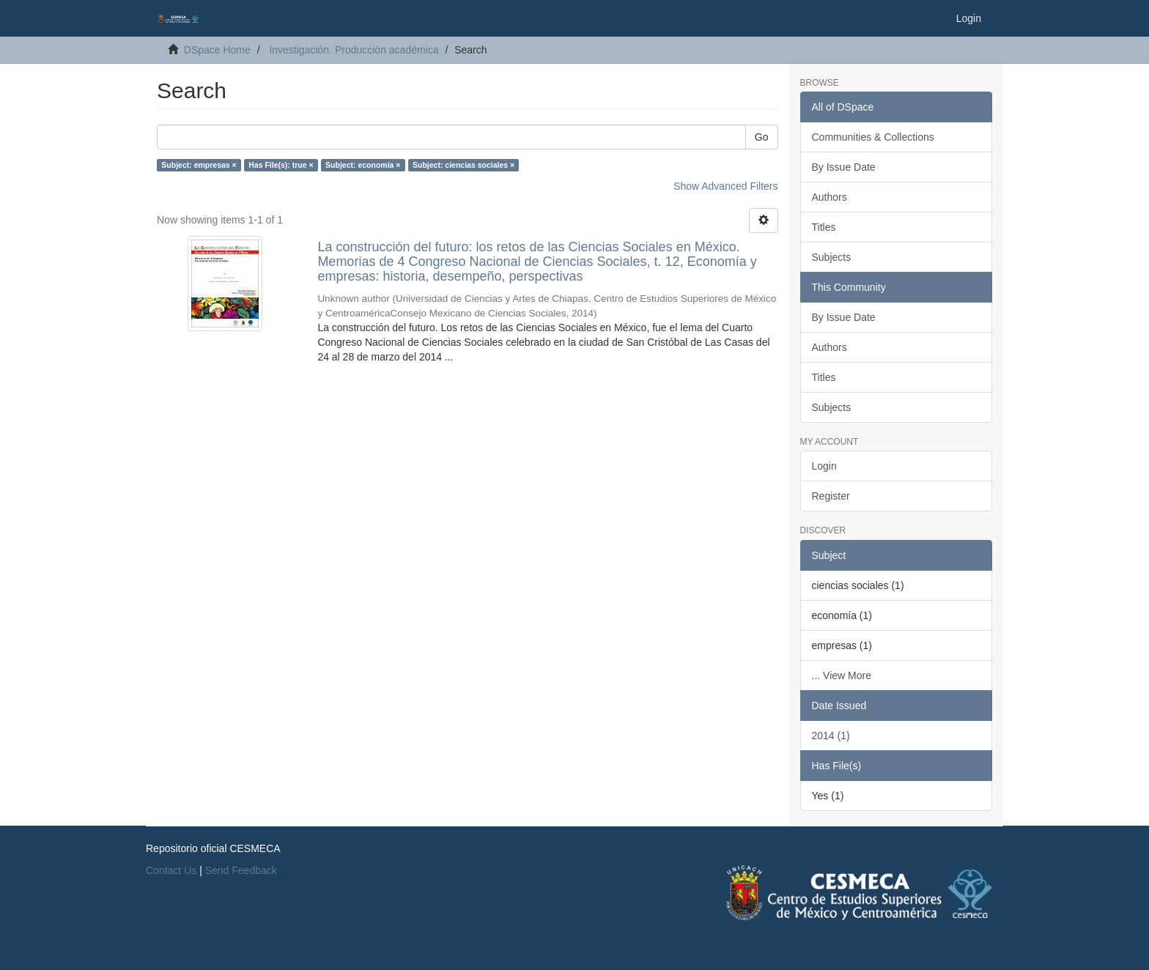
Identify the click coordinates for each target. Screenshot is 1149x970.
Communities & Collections (873, 137)
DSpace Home (217, 50)
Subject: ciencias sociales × (463, 164)
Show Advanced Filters (725, 186)
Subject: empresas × (198, 164)
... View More (841, 675)
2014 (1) (831, 735)
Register (831, 496)
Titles (824, 227)
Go (762, 137)
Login (824, 466)
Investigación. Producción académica (353, 50)
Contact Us (171, 870)
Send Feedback (241, 870)
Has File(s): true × (280, 164)
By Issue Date (844, 167)
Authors (829, 197)
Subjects (831, 257)
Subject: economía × (362, 164)
